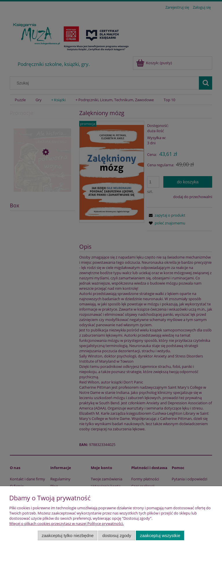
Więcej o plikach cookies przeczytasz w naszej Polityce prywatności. (66, 523)
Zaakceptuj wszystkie (160, 535)
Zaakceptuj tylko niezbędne (67, 535)
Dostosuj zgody (116, 535)
